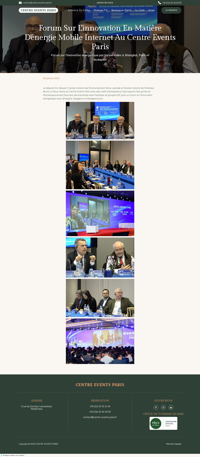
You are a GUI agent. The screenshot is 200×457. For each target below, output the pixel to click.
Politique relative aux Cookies (13, 455)
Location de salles (79, 10)
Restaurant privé (121, 10)
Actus (151, 10)
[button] (139, 10)
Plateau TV (101, 10)
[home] (38, 10)
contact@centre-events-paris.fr (100, 417)
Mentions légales (173, 444)
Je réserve (171, 10)
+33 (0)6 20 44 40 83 (100, 411)
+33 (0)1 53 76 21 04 (100, 406)
